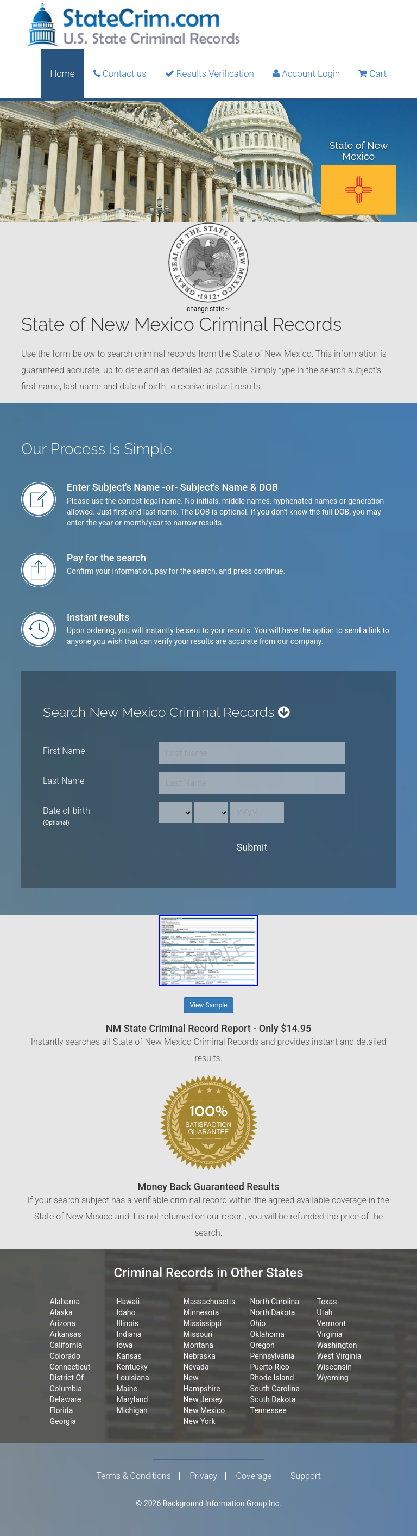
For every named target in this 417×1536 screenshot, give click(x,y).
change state (208, 309)
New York (200, 1421)
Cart (372, 73)
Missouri (198, 1334)
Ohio (258, 1323)
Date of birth (66, 816)
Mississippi (203, 1323)
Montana (198, 1345)
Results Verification (209, 73)
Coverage (254, 1476)
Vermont (331, 1323)
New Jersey (203, 1399)
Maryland (132, 1399)
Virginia (330, 1334)
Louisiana (133, 1377)
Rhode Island (272, 1377)
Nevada (196, 1366)
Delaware (65, 1399)
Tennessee (268, 1410)
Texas (327, 1301)
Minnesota (201, 1312)
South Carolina (275, 1388)
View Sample (208, 1005)
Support (305, 1476)
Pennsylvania (272, 1356)
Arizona (62, 1323)
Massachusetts (210, 1301)
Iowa (125, 1345)
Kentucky (132, 1366)
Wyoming (333, 1377)
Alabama (65, 1301)
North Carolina (274, 1301)
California (66, 1345)
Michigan (132, 1410)
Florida (61, 1410)
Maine (127, 1388)
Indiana (129, 1334)
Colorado (65, 1356)
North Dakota (272, 1312)
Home (62, 73)
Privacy (203, 1476)
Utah (325, 1312)
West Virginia (339, 1356)
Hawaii (128, 1301)
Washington (337, 1345)
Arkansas (65, 1334)
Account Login (306, 73)
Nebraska (200, 1356)
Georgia (63, 1421)
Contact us (120, 73)
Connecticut (70, 1366)
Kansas (129, 1356)
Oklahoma (267, 1334)
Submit (252, 847)
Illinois (127, 1323)
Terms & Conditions (133, 1476)
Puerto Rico (269, 1366)
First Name (64, 751)
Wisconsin (334, 1366)
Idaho (126, 1312)
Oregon (262, 1345)
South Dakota (273, 1399)
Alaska (61, 1312)
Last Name (64, 781)
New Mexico (204, 1410)
